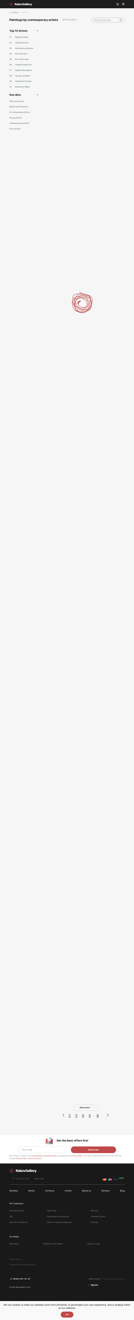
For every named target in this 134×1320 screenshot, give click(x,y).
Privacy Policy (22, 1158)
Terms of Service (35, 1158)
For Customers (16, 1203)
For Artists (14, 1236)
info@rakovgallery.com (19, 1287)
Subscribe (93, 1150)
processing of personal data (45, 1156)
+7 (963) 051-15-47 (20, 1279)
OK (67, 1315)
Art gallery (13, 12)
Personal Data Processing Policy (22, 1265)
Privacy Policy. (77, 1156)
